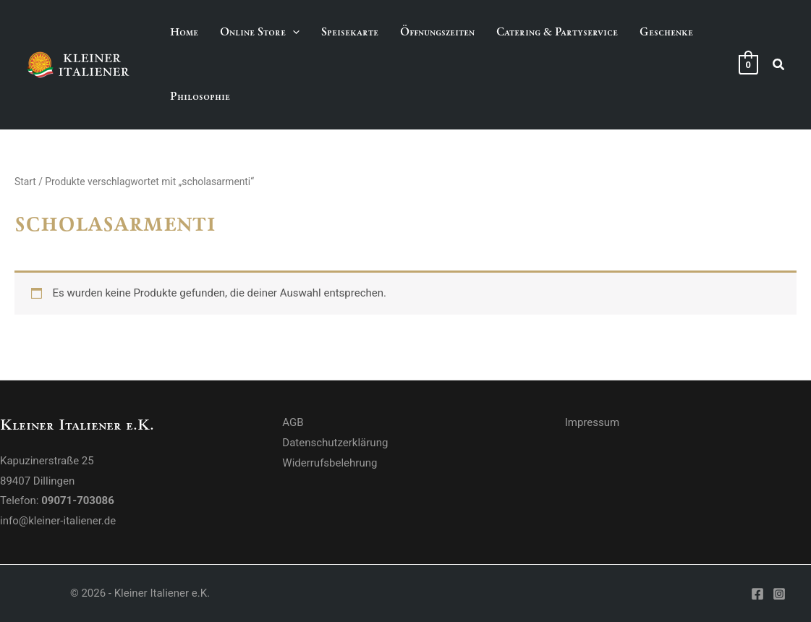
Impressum (592, 422)
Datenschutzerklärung (335, 442)
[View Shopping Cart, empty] (748, 64)
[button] (779, 65)
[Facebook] (757, 593)
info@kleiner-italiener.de (58, 520)
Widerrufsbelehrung (329, 462)
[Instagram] (779, 593)
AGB (292, 422)
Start (25, 181)
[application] (293, 32)
